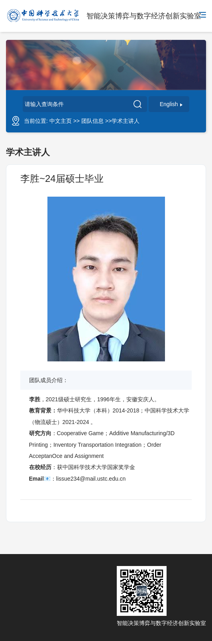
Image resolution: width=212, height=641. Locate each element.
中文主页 (60, 121)
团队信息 (92, 121)
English (171, 104)
